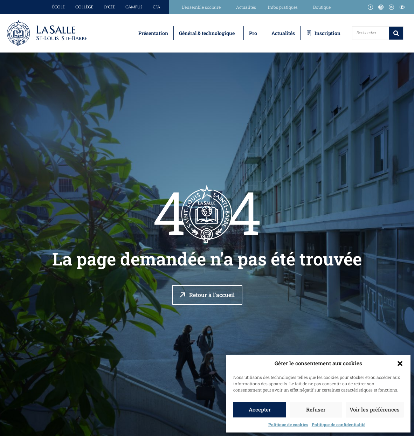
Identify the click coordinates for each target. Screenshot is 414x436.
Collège (84, 6)
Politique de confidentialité (338, 424)
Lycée (109, 6)
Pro (253, 33)
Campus (133, 6)
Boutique (322, 7)
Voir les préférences (375, 409)
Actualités (246, 7)
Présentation (153, 33)
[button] (399, 363)
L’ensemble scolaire (203, 7)
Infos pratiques (284, 7)
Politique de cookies (288, 424)
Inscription (327, 33)
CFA (156, 6)
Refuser (315, 409)
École (58, 6)
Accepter (260, 409)
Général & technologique (207, 33)
